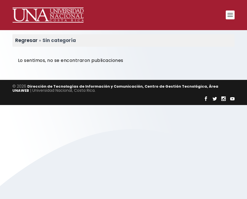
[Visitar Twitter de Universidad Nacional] (215, 98)
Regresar (26, 40)
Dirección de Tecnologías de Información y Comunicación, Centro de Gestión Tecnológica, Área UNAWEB (115, 88)
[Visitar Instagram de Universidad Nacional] (223, 98)
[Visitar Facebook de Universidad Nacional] (206, 98)
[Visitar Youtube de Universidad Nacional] (232, 98)
